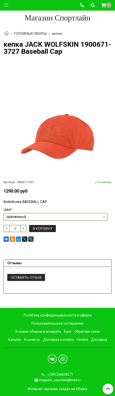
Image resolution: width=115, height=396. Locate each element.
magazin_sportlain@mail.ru (60, 380)
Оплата (82, 340)
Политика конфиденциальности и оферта (57, 315)
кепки (57, 34)
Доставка (99, 340)
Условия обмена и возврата (38, 331)
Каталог (14, 340)
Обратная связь (87, 331)
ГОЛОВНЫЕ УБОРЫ (30, 34)
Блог (68, 331)
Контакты (32, 340)
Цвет (8, 209)
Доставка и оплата (58, 340)
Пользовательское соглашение (57, 323)
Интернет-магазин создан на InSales (57, 389)
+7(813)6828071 (59, 374)
